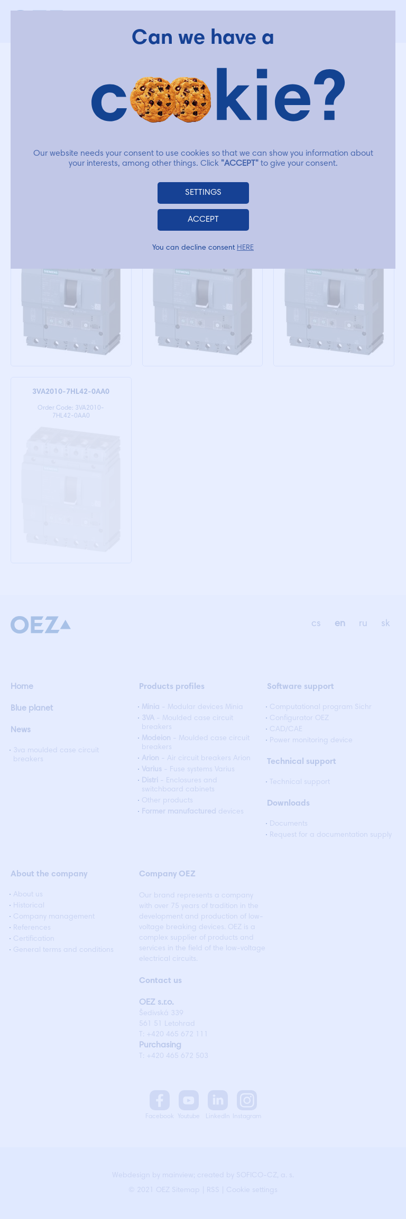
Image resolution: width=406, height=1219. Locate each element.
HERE (245, 248)
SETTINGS (203, 192)
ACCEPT (203, 219)
